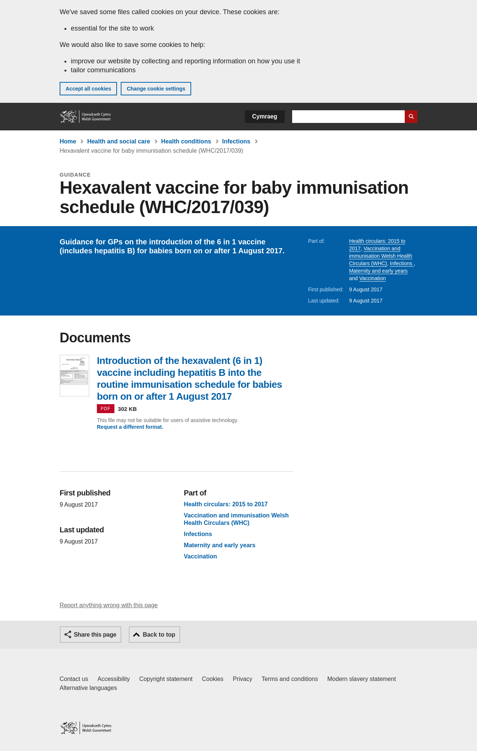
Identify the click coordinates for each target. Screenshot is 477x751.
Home (68, 141)
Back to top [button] (159, 634)
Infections (236, 141)
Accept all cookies (88, 89)
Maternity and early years (378, 271)
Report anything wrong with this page (109, 605)
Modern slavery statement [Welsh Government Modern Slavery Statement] (361, 679)
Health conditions (186, 141)
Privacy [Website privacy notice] (242, 679)
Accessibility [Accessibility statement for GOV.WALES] (113, 679)
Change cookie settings (156, 89)
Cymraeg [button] (264, 116)
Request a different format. (130, 427)
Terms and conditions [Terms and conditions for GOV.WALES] (290, 679)
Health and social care (118, 141)
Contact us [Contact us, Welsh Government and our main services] (74, 679)
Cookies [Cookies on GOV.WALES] (213, 679)
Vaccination (372, 278)
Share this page (95, 634)
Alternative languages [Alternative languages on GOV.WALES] (88, 688)
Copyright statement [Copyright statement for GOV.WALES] (166, 679)
